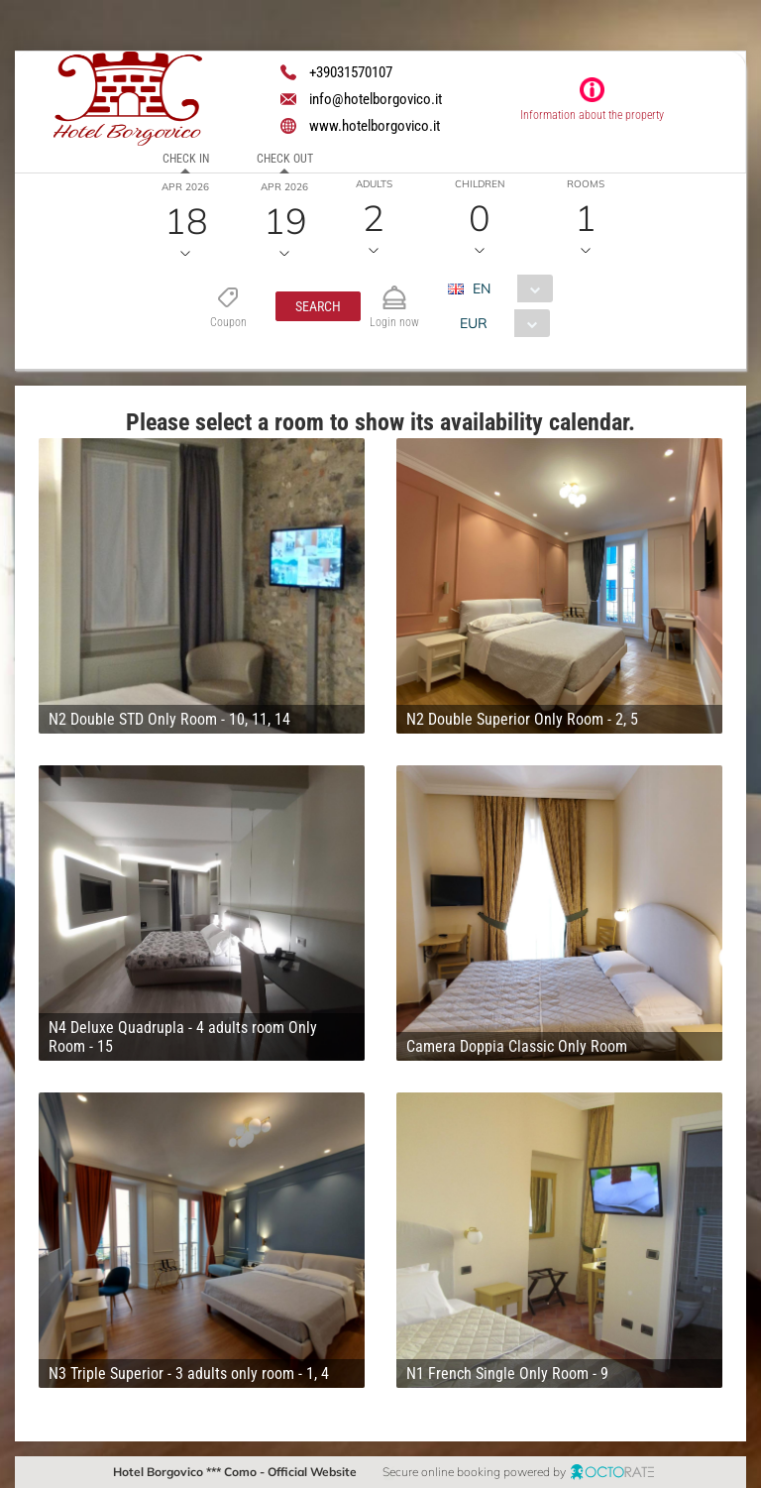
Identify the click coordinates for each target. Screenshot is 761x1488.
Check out (285, 159)
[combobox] (508, 288)
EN (481, 288)
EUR (474, 323)
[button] (318, 306)
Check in (186, 159)
